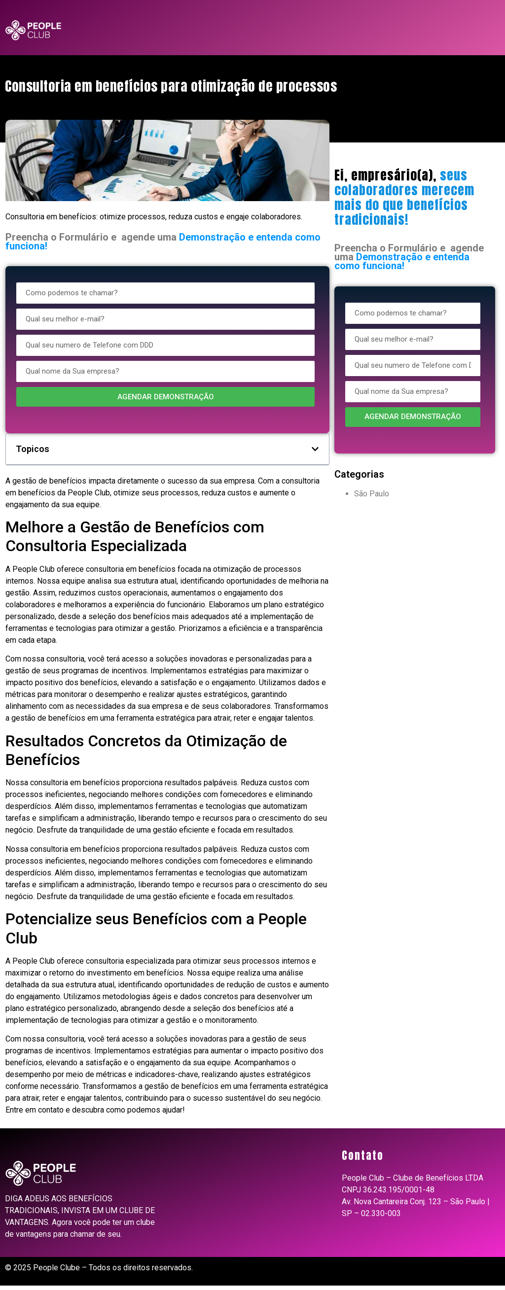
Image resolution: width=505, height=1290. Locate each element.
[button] (315, 449)
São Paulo (371, 493)
